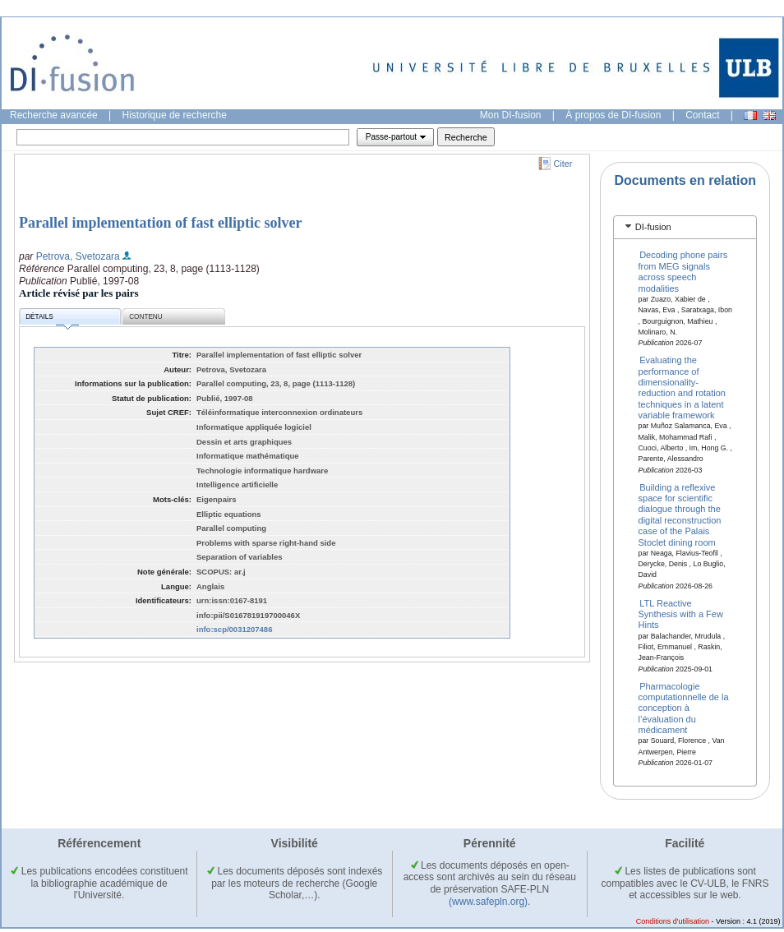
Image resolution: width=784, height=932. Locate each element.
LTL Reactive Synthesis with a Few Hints (681, 613)
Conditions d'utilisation (672, 921)
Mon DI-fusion (511, 115)
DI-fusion (653, 227)
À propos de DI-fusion (613, 115)
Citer (563, 163)
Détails (51, 319)
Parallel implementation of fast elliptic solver (160, 223)
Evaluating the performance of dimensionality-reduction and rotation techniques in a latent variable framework (682, 387)
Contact (702, 115)
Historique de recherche (174, 115)
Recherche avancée (54, 115)
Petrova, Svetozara (78, 256)
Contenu (145, 317)
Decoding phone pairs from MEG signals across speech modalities (683, 271)
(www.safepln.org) (488, 901)
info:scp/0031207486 (234, 629)
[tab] (685, 227)
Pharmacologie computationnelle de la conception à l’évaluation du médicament (684, 708)
